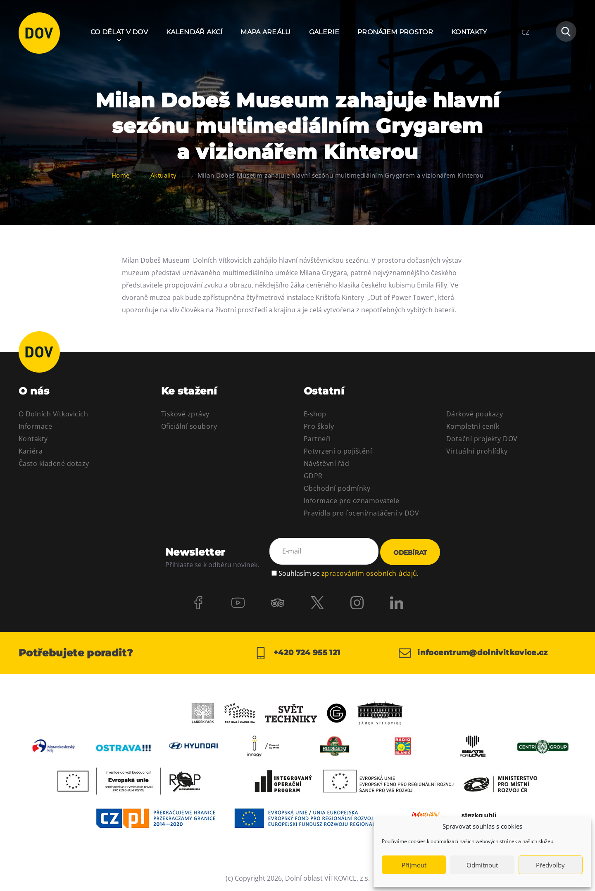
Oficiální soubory (189, 426)
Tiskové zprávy (185, 413)
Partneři (317, 438)
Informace (35, 426)
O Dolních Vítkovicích (53, 413)
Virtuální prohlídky (476, 451)
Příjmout (414, 865)
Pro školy (319, 426)
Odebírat (410, 552)
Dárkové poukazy (474, 413)
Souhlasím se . (348, 573)
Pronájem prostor (395, 32)
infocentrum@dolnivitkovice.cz (473, 653)
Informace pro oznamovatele (351, 500)
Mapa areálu (265, 32)
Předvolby (550, 865)
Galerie (324, 32)
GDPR (313, 475)
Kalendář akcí (194, 32)
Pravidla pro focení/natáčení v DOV (361, 513)
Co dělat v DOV (119, 32)
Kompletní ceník (472, 426)
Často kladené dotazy (54, 463)
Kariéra (31, 451)
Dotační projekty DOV (482, 438)
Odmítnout (482, 865)
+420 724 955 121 (297, 653)
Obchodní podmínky (337, 488)
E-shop (315, 413)
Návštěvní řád (326, 463)
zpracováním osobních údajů (369, 573)
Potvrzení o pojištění (338, 451)
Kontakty (469, 32)
